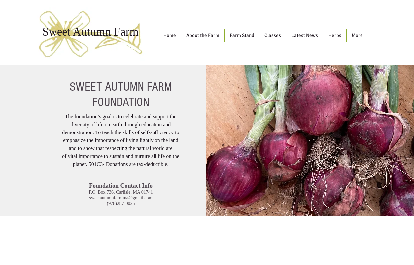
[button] (202, 35)
